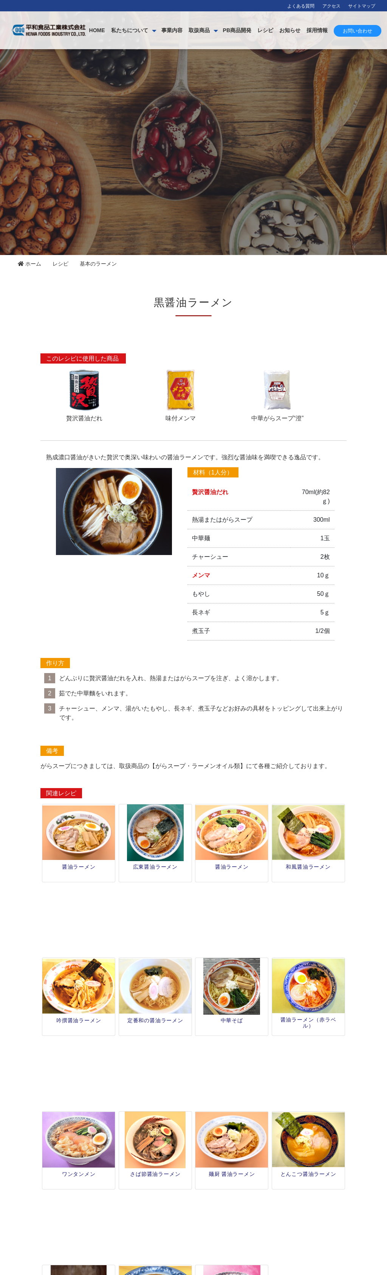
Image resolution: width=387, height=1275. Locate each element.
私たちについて (180, 30)
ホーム (29, 264)
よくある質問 (300, 6)
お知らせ (340, 30)
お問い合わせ (357, 56)
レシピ (316, 30)
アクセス (331, 6)
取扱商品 (249, 30)
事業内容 (222, 30)
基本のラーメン (98, 264)
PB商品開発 (288, 30)
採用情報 (367, 30)
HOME (148, 30)
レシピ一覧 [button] (193, 1175)
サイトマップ (361, 6)
